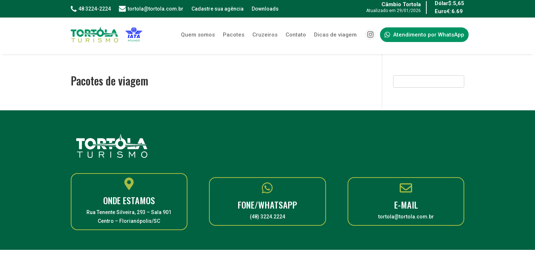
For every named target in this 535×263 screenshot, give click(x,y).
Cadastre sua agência (217, 9)
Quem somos (198, 34)
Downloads (265, 9)
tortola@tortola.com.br (151, 9)
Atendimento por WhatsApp (424, 34)
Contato (296, 34)
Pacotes (233, 34)
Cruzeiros (265, 34)
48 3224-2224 (91, 9)
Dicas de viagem (335, 34)
